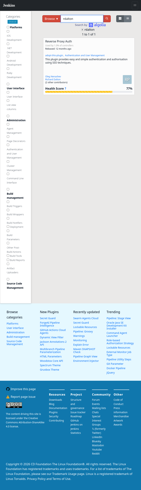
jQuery (111, 372)
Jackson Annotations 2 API (53, 343)
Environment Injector (86, 361)
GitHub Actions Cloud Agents (53, 331)
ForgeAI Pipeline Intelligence (50, 324)
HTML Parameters (51, 356)
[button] (89, 66)
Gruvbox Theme (49, 369)
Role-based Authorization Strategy (120, 341)
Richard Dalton (52, 79)
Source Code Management (15, 342)
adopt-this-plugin (54, 55)
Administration (15, 332)
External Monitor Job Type (119, 353)
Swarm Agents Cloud (85, 318)
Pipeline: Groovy (83, 331)
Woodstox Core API (51, 361)
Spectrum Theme (50, 365)
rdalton (89, 30)
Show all (12, 21)
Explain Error (81, 344)
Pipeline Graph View (85, 356)
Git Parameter (115, 363)
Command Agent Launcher (117, 334)
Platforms (12, 323)
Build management (18, 336)
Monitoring (80, 340)
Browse (52, 19)
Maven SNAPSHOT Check (84, 350)
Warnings (79, 336)
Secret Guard (48, 318)
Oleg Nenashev (53, 76)
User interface (15, 328)
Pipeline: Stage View (119, 318)
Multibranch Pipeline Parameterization (52, 350)
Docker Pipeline (116, 368)
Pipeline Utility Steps (119, 359)
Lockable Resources (85, 327)
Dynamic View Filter (52, 337)
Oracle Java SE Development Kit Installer (117, 325)
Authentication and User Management (85, 55)
